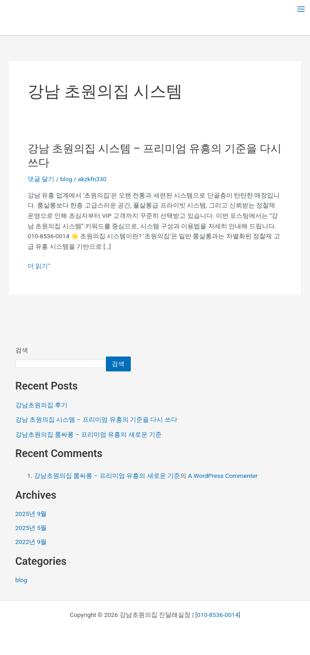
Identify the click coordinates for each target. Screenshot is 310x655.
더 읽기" (39, 266)
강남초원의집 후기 (41, 405)
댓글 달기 (41, 179)
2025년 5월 (31, 527)
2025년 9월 (31, 513)
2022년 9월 (31, 541)
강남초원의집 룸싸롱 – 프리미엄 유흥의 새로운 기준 (88, 434)
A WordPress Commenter (223, 475)
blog (66, 179)
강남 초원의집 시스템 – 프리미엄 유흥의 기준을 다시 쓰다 (96, 419)
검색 (21, 350)
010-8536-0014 (217, 614)
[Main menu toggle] (301, 9)
